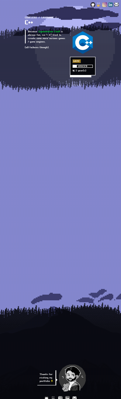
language (47, 17)
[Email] (116, 4)
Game (76, 61)
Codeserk (31, 17)
